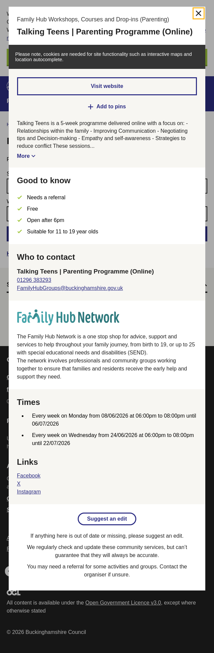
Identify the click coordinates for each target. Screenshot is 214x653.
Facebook (29, 475)
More (23, 156)
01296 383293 (34, 280)
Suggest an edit (107, 519)
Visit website (107, 86)
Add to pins (111, 106)
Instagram (29, 492)
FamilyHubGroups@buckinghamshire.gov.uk (70, 288)
